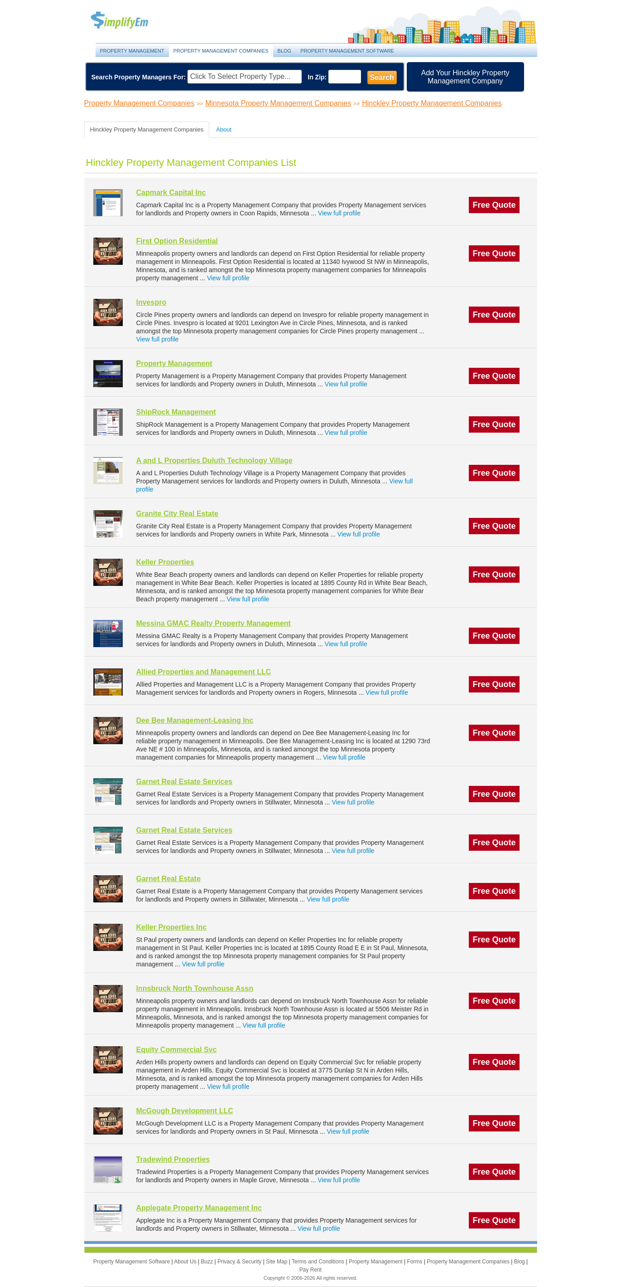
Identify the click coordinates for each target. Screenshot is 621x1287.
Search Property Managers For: (138, 77)
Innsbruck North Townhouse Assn (195, 988)
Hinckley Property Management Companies (432, 103)
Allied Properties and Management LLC (203, 672)
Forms (415, 1261)
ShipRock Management (176, 412)
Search (382, 77)
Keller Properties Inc (171, 927)
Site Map (277, 1261)
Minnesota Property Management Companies (278, 103)
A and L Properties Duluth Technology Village (214, 460)
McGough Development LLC (184, 1111)
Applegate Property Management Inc (199, 1208)
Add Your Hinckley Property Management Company (465, 77)
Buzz (207, 1261)
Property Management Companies (221, 51)
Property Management (129, 20)
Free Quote (493, 205)
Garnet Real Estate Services (184, 781)
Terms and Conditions (319, 1261)
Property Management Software (347, 51)
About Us (186, 1261)
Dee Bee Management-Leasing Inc (195, 720)
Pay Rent (310, 1270)
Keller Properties (165, 562)
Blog (285, 51)
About (223, 129)
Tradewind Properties (173, 1159)
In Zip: (317, 77)
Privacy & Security (240, 1261)
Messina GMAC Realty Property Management (213, 623)
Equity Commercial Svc (176, 1049)
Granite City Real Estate (177, 513)
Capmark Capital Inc (171, 192)
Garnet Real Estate (168, 878)
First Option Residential (177, 241)
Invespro (151, 302)
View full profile (339, 213)
